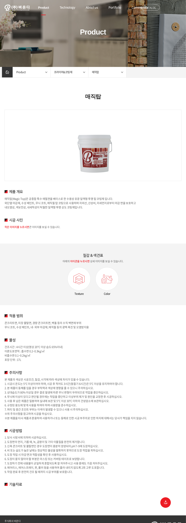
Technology (67, 7)
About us (92, 7)
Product (43, 7)
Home (7, 72)
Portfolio (114, 7)
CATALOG (150, 7)
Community (140, 7)
